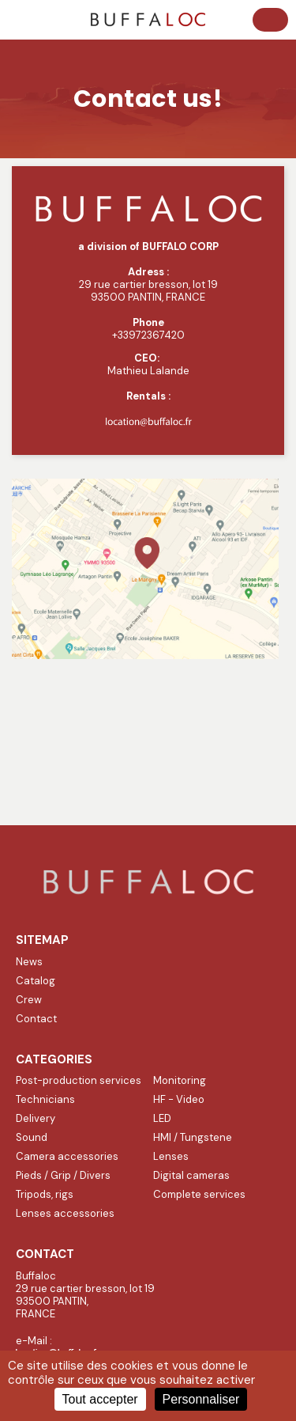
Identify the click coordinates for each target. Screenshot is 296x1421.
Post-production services (78, 1080)
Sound (31, 1137)
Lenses (171, 1156)
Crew (29, 999)
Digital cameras (191, 1175)
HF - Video (178, 1099)
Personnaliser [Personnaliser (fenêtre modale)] (201, 1399)
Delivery (35, 1118)
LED (162, 1118)
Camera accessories (67, 1156)
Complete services (199, 1194)
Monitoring (179, 1080)
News (29, 961)
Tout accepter (100, 1399)
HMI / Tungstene (192, 1137)
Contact (36, 1018)
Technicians (45, 1099)
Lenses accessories (65, 1213)
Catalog (35, 980)
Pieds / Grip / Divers (63, 1175)
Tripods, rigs (44, 1194)
